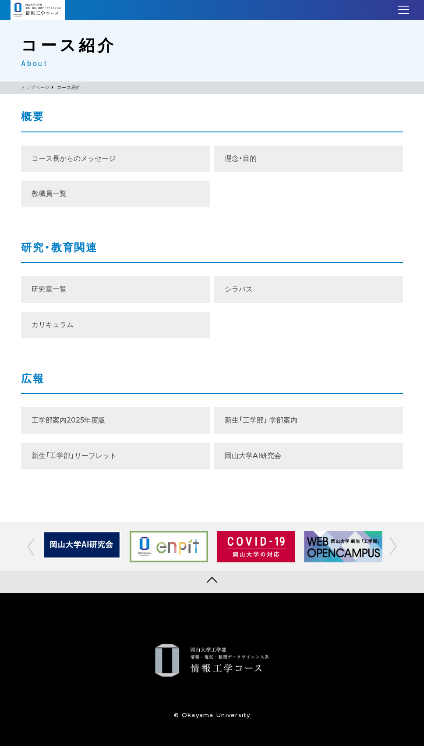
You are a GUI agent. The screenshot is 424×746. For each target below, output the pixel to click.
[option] (81, 545)
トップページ (35, 87)
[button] (31, 546)
